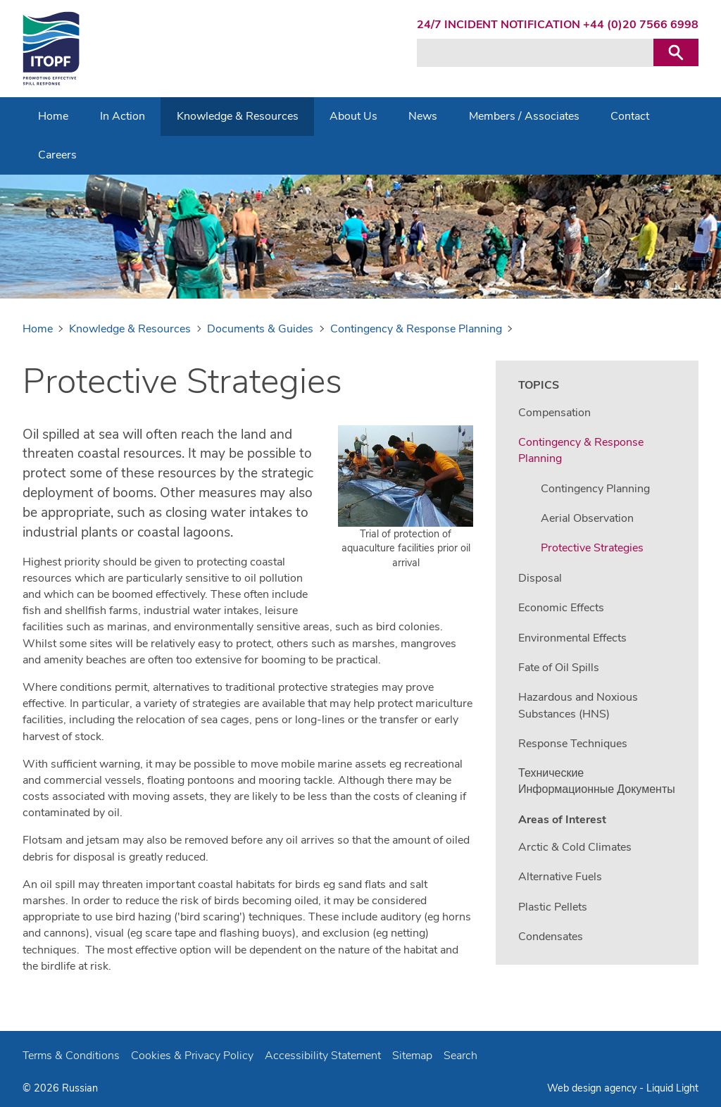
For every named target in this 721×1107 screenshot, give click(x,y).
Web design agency (593, 1088)
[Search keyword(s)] (535, 53)
